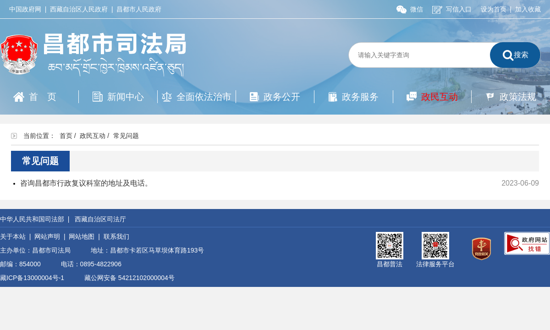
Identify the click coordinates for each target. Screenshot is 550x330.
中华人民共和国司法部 (32, 219)
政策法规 (510, 97)
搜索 (515, 55)
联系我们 (116, 236)
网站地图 (81, 236)
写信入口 (452, 9)
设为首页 (493, 9)
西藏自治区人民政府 (79, 9)
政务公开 (275, 97)
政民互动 (432, 97)
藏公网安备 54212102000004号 (129, 277)
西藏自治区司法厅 (100, 219)
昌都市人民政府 (138, 9)
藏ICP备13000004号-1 (32, 277)
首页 (39, 97)
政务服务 (354, 97)
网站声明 (47, 236)
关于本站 (13, 236)
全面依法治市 (196, 97)
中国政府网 (25, 9)
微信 (409, 9)
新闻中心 (118, 97)
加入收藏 (528, 9)
